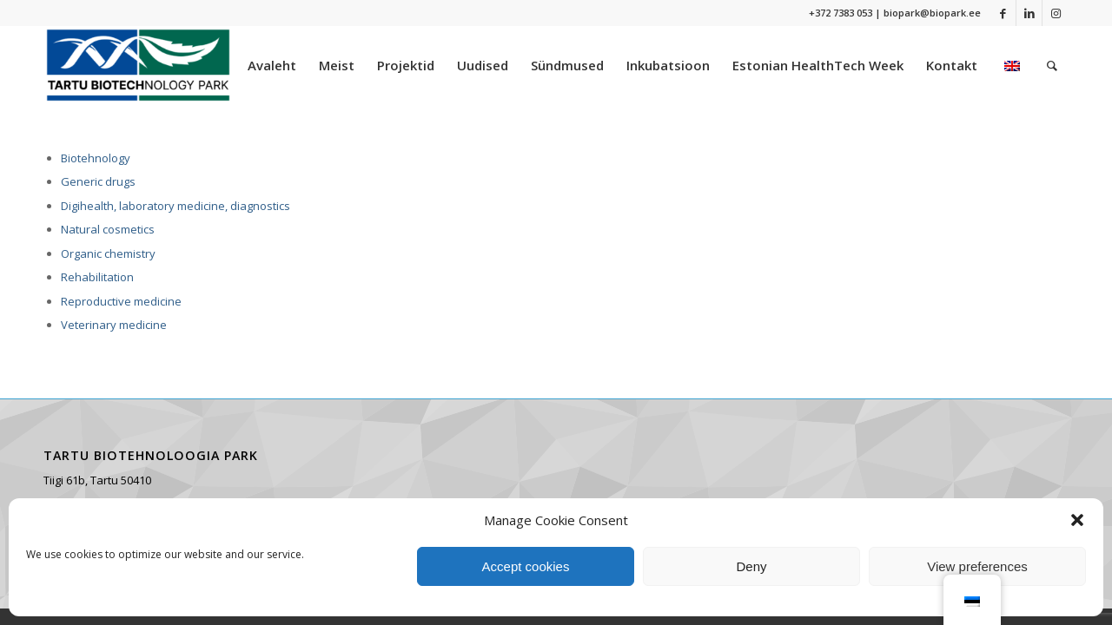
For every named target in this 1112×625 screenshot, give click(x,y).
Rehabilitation (97, 277)
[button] (1077, 520)
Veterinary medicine (114, 324)
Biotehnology (95, 158)
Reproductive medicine (121, 301)
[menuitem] (272, 65)
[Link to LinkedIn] (1029, 13)
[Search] (1052, 65)
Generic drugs (98, 181)
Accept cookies (526, 566)
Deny (751, 566)
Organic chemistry (108, 253)
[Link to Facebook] (1003, 13)
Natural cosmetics (108, 229)
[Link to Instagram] (1055, 13)
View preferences (977, 566)
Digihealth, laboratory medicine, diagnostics (175, 206)
